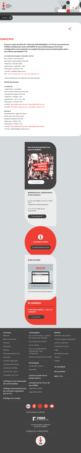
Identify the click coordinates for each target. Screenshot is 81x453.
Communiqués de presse (64, 339)
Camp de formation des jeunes (38, 204)
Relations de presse (62, 336)
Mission (6, 336)
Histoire (6, 343)
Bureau (6, 350)
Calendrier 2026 (35, 388)
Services (6, 357)
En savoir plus (36, 182)
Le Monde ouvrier (36, 366)
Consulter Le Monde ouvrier (40, 247)
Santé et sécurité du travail (40, 357)
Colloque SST (32, 211)
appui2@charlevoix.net (19, 104)
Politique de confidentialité (37, 431)
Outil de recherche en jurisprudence (38, 376)
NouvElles (33, 370)
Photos (57, 357)
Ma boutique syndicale (35, 412)
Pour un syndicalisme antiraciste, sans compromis (38, 351)
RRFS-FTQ (58, 376)
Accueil (4, 18)
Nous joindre (59, 371)
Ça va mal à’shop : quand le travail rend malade (39, 337)
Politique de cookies (11, 398)
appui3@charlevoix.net (19, 126)
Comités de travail (11, 364)
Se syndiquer (59, 367)
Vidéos (57, 361)
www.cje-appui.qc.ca (15, 74)
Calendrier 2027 (35, 392)
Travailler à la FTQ (10, 375)
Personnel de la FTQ (11, 354)
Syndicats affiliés (10, 368)
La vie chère (34, 345)
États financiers (9, 339)
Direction (7, 346)
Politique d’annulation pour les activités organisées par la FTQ (14, 391)
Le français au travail (38, 341)
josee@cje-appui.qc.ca (19, 107)
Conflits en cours (10, 372)
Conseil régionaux (10, 361)
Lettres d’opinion (61, 343)
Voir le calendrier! (37, 216)
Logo (56, 350)
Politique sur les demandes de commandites (14, 382)
